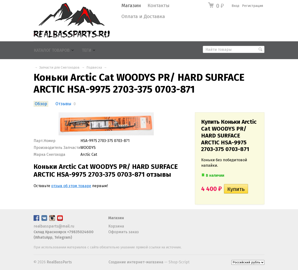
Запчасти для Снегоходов (59, 68)
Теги (86, 50)
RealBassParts (59, 262)
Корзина (116, 226)
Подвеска (94, 68)
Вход (235, 6)
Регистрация (252, 6)
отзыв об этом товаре (71, 186)
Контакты (158, 6)
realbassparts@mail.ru (54, 226)
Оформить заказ (123, 232)
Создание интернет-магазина (136, 262)
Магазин (131, 6)
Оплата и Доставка (143, 16)
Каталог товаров (52, 50)
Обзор (41, 103)
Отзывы (63, 103)
